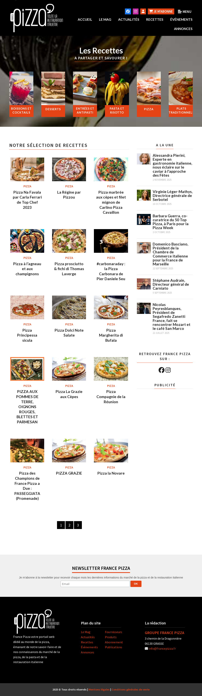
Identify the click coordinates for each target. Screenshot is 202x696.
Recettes (154, 19)
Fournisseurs (113, 632)
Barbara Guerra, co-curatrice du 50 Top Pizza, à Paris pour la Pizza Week (171, 222)
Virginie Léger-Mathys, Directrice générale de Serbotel (173, 195)
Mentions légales (99, 689)
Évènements (89, 647)
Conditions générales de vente (131, 689)
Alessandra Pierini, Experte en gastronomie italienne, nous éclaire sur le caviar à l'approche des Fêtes (172, 165)
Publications (113, 647)
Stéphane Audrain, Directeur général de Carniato (171, 284)
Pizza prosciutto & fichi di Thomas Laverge (69, 268)
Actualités (128, 19)
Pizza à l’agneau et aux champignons (27, 268)
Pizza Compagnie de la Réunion (110, 396)
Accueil (85, 19)
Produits (111, 637)
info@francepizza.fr (162, 648)
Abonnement (114, 642)
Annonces (183, 29)
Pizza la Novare (111, 473)
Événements (181, 19)
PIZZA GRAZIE (69, 473)
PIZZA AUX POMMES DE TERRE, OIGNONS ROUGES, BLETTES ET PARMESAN (27, 406)
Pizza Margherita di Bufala (111, 335)
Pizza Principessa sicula (27, 335)
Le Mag (105, 19)
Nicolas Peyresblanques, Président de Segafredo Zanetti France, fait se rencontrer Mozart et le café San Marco (171, 316)
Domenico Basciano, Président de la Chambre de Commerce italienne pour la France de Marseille (170, 254)
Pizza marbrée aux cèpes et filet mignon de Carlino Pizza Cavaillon (111, 202)
